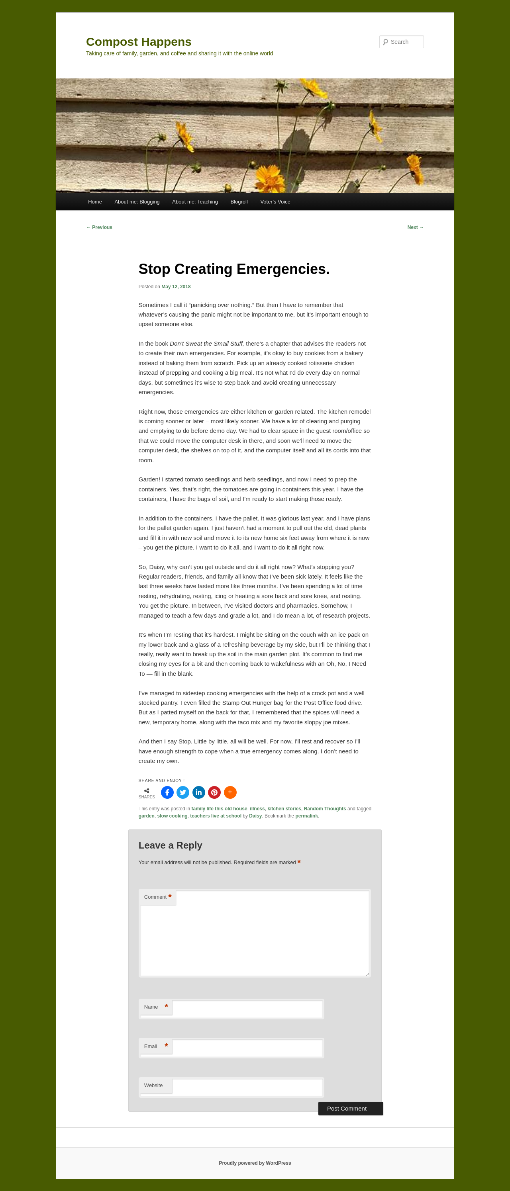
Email (156, 1046)
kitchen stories (284, 809)
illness (257, 809)
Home (95, 202)
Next (416, 227)
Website (153, 1085)
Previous (99, 227)
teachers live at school (215, 816)
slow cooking (172, 816)
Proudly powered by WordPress (255, 1163)
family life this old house (219, 809)
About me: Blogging (136, 202)
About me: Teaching (195, 202)
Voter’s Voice (275, 202)
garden (147, 816)
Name (156, 1007)
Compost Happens (139, 41)
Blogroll (239, 202)
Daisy (255, 816)
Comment (158, 897)
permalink (306, 816)
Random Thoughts (325, 809)
